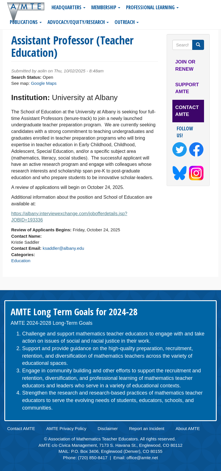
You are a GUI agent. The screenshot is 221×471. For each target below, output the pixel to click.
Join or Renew (185, 65)
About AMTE (188, 428)
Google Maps (43, 83)
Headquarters (68, 7)
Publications (26, 22)
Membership (105, 7)
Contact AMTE (187, 111)
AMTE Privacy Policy (66, 428)
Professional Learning (152, 7)
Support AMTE (187, 88)
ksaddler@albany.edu (63, 248)
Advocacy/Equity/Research (78, 22)
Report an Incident (146, 428)
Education (21, 260)
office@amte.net (142, 457)
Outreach (127, 22)
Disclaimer (108, 428)
